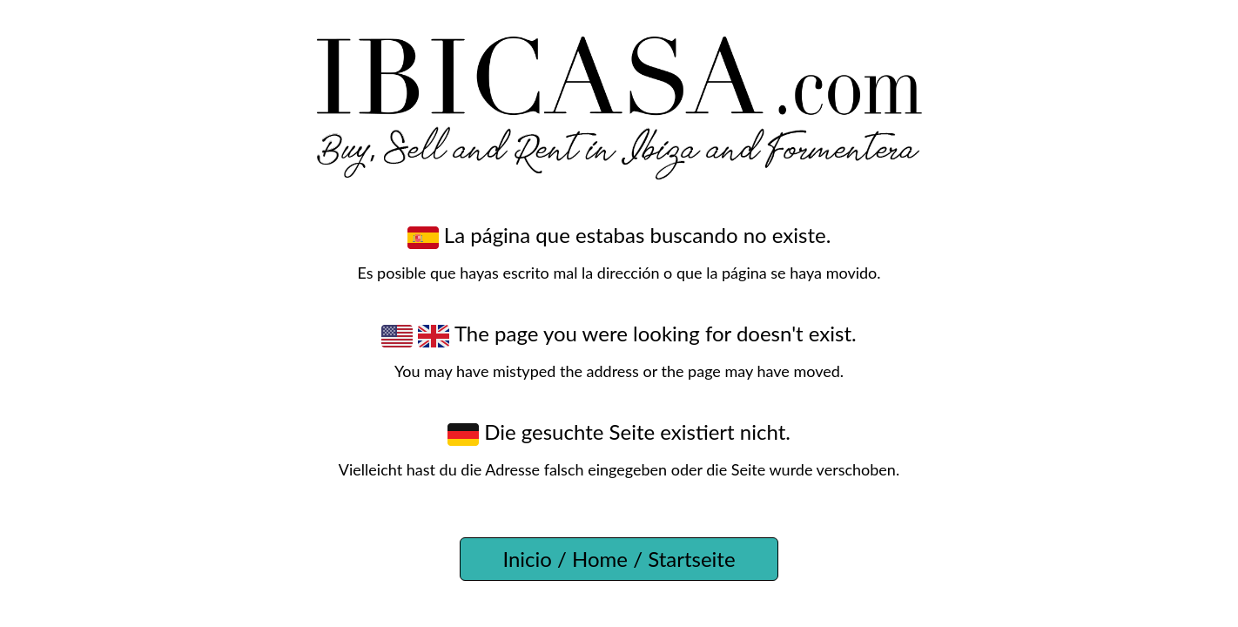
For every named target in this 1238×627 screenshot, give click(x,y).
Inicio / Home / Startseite (618, 558)
